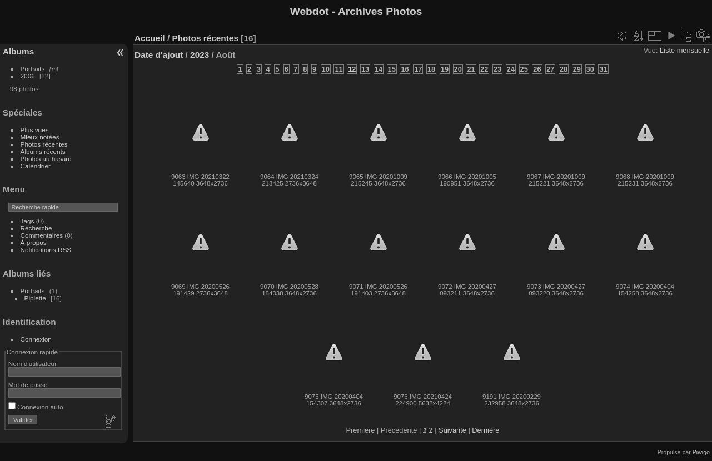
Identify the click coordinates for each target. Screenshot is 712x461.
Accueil (150, 38)
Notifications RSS (46, 249)
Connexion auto (35, 406)
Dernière (485, 430)
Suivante (452, 430)
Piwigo (701, 452)
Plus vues (35, 129)
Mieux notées (40, 137)
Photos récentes (44, 144)
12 (352, 69)
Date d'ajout (159, 54)
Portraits (33, 68)
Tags (27, 220)
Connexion (36, 339)
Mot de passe (28, 384)
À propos (34, 242)
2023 (199, 54)
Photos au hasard (46, 158)
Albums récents (43, 151)
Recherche (36, 228)
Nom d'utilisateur (32, 363)
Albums (18, 51)
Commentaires (42, 235)
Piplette (35, 298)
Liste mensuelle (684, 50)
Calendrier (36, 165)
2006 (28, 75)
